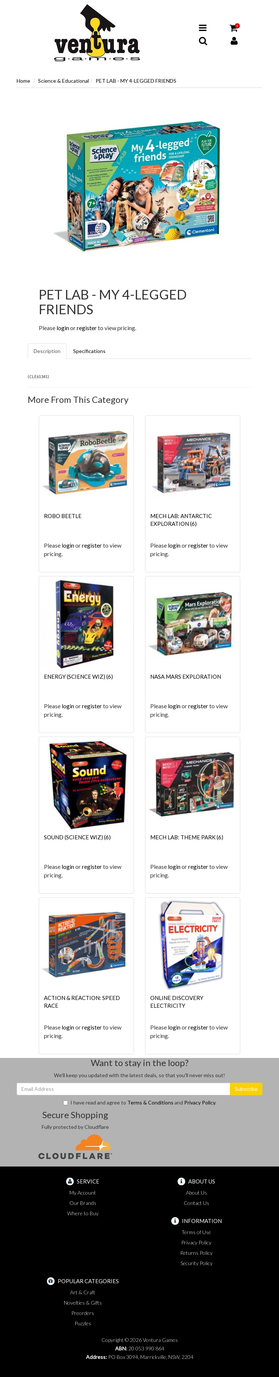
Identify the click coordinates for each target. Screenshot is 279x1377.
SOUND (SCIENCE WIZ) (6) (77, 837)
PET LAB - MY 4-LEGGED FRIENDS (136, 81)
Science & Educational (63, 81)
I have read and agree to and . (139, 1102)
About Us (196, 1192)
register (87, 327)
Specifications (89, 351)
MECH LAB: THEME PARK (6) (186, 837)
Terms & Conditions (150, 1102)
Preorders (82, 1313)
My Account (82, 1192)
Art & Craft (82, 1292)
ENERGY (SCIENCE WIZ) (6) (78, 676)
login (62, 327)
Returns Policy (196, 1253)
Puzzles (83, 1323)
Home (23, 81)
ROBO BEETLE (63, 516)
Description (47, 351)
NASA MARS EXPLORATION (185, 676)
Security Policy (196, 1263)
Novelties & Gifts (83, 1302)
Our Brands (82, 1203)
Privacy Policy (199, 1102)
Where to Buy (83, 1213)
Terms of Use (196, 1232)
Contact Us (196, 1203)
